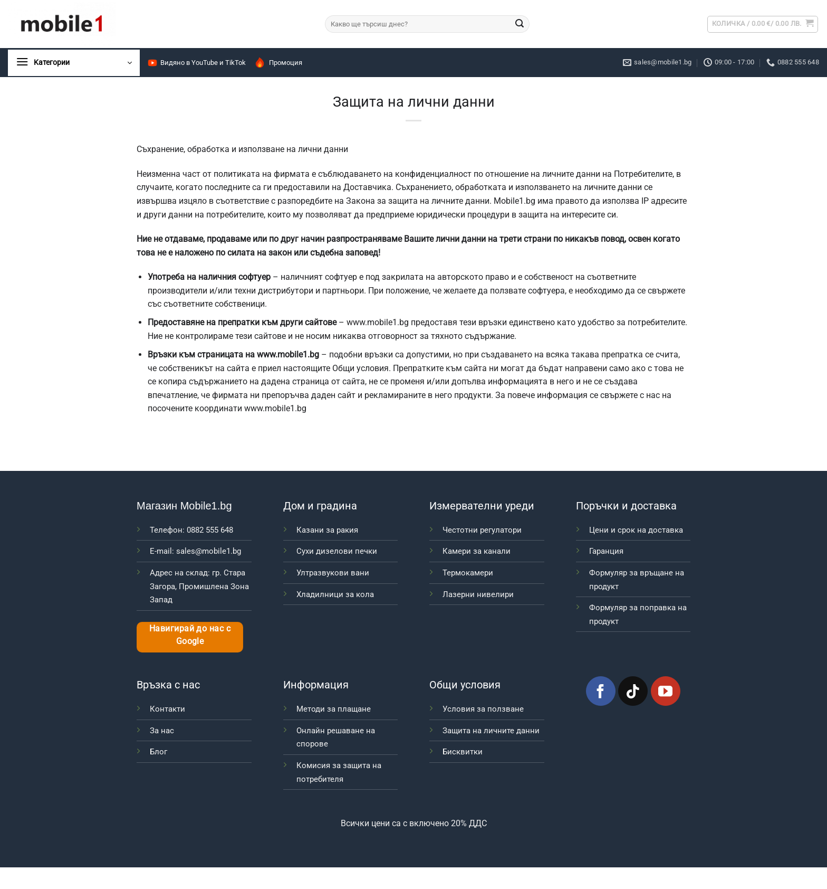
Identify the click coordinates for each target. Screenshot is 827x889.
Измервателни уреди (481, 505)
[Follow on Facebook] (601, 691)
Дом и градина (320, 505)
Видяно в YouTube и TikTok (196, 63)
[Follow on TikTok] (633, 691)
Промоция (277, 62)
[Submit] (519, 24)
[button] (763, 24)
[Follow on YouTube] (665, 691)
